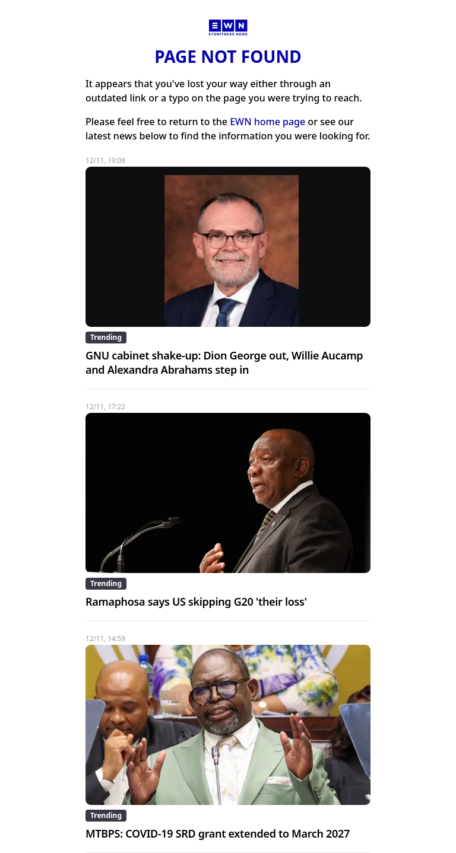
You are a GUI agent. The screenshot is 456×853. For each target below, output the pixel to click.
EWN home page (267, 121)
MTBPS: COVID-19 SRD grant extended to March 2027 (218, 833)
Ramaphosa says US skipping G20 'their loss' (196, 601)
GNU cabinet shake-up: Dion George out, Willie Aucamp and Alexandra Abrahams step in (224, 362)
